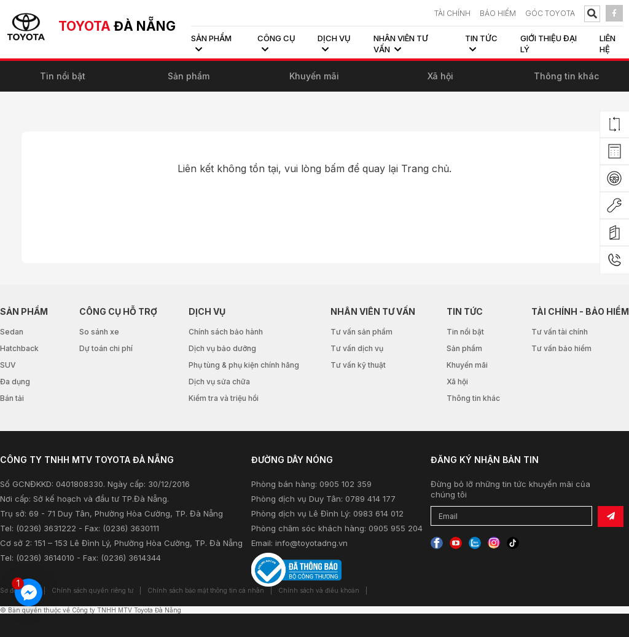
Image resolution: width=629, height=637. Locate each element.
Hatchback (19, 348)
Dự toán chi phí (106, 348)
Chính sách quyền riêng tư (92, 590)
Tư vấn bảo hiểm (561, 348)
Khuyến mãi (314, 76)
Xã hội (440, 76)
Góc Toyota (550, 13)
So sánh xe (99, 331)
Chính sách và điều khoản (318, 590)
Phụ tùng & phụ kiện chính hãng (244, 365)
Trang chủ (425, 168)
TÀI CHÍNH (452, 13)
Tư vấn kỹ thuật (358, 365)
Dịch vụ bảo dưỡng (222, 348)
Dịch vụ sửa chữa (219, 381)
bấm (334, 168)
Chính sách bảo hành (226, 331)
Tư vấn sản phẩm (361, 331)
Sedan (11, 331)
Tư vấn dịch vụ (356, 348)
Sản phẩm (188, 76)
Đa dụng (15, 381)
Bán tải (12, 398)
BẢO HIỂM (498, 13)
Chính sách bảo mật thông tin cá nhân (205, 590)
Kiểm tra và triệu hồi (224, 398)
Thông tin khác (566, 76)
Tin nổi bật (62, 76)
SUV (8, 365)
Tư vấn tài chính (559, 331)
